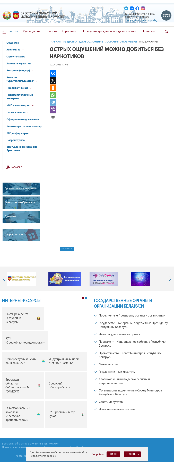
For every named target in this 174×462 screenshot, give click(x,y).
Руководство (31, 31)
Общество (14, 43)
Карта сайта (17, 167)
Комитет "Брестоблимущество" (21, 79)
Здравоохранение (91, 41)
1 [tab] (83, 298)
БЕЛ (10, 32)
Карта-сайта (23, 456)
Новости (51, 31)
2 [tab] (86, 298)
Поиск (166, 32)
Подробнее (98, 454)
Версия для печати (53, 116)
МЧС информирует (20, 105)
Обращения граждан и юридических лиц (109, 31)
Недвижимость (17, 112)
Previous (5, 279)
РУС (4, 32)
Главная (55, 41)
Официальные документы (22, 119)
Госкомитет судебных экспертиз (19, 97)
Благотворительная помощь (24, 126)
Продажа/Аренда (18, 88)
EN (16, 32)
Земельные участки (18, 63)
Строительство (15, 56)
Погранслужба (15, 140)
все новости (67, 249)
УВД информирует (18, 133)
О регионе (69, 31)
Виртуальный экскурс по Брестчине (21, 149)
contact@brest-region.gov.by (141, 20)
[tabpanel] (44, 368)
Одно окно (149, 31)
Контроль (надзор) (19, 70)
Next (169, 279)
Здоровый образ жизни (121, 41)
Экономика (14, 49)
